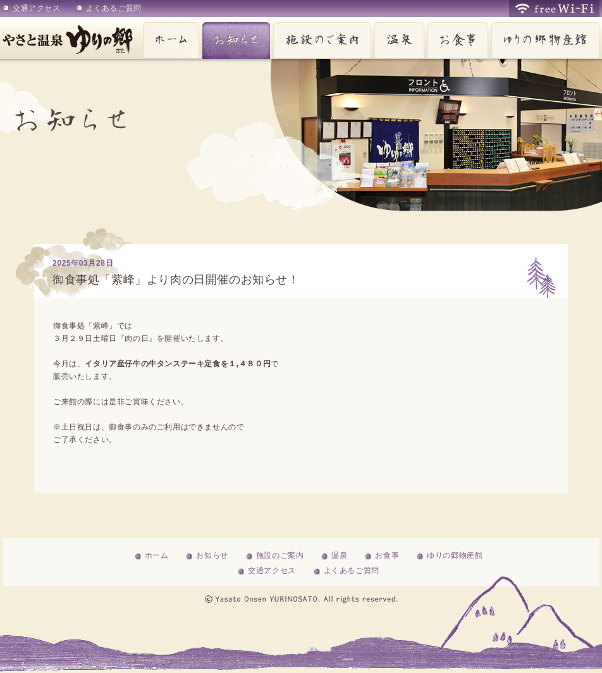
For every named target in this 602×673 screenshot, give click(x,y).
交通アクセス (37, 8)
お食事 (456, 38)
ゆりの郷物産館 (543, 38)
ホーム (169, 38)
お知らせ (234, 38)
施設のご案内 (320, 38)
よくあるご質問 (114, 8)
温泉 (397, 38)
